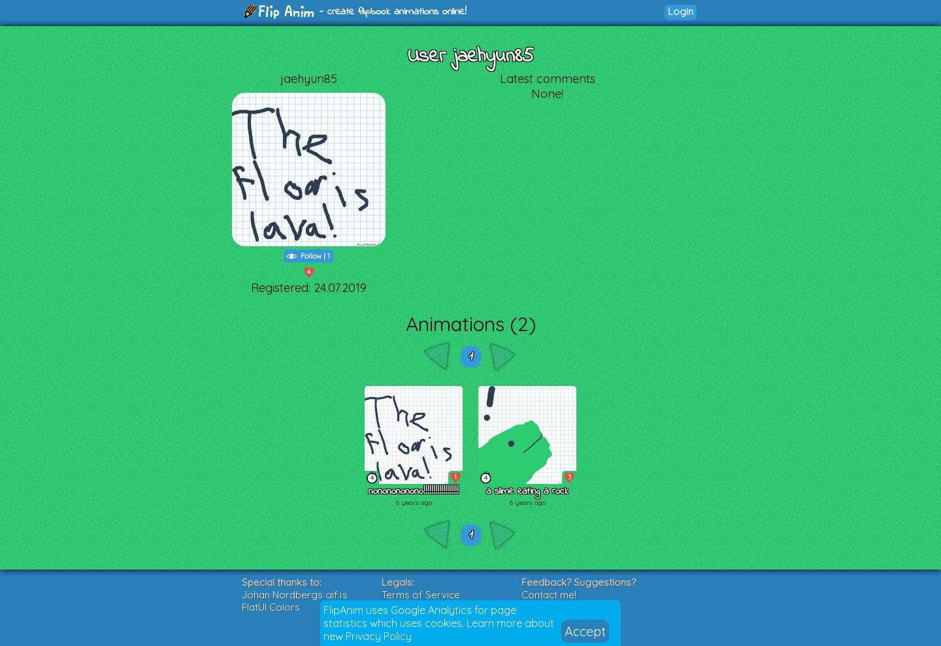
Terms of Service (421, 595)
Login (680, 11)
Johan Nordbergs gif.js (295, 595)
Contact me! (548, 595)
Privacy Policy (379, 636)
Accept (585, 631)
